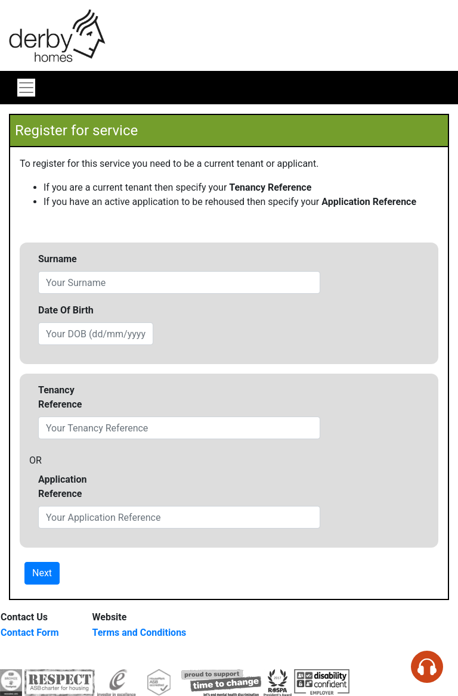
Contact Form (30, 632)
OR (35, 460)
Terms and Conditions (139, 632)
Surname (57, 259)
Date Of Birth (66, 310)
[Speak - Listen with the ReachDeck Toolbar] (427, 667)
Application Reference (62, 486)
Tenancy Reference (60, 397)
